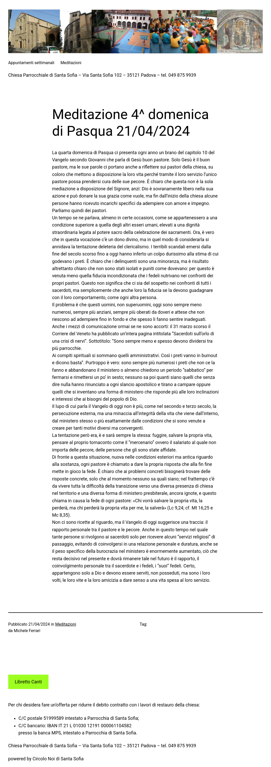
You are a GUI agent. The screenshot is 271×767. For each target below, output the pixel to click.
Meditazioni (65, 624)
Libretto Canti (28, 681)
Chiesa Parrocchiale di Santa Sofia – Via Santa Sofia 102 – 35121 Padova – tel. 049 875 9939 (102, 75)
